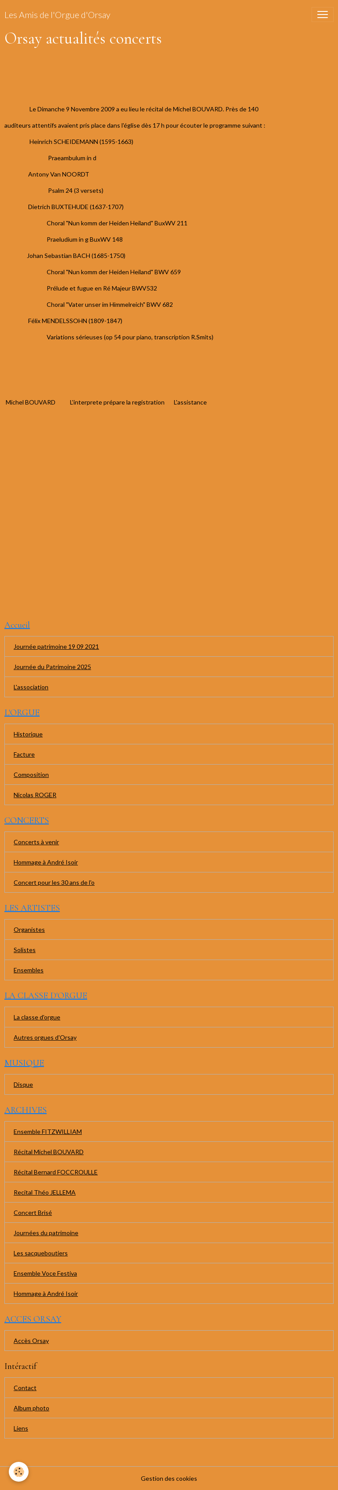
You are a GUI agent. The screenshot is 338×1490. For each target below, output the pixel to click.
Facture (24, 754)
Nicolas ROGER (35, 794)
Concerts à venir (36, 842)
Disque (23, 1084)
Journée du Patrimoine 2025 (52, 666)
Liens (21, 1428)
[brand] (57, 14)
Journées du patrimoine (46, 1232)
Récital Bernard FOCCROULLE (56, 1172)
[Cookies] (19, 1472)
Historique (28, 734)
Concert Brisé (33, 1212)
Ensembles (29, 970)
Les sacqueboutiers (41, 1253)
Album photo (31, 1408)
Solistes (25, 949)
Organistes (29, 929)
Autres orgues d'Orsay (45, 1037)
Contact (25, 1387)
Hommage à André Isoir (46, 862)
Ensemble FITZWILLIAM (48, 1131)
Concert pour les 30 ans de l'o (54, 882)
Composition (31, 774)
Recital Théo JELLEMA (45, 1192)
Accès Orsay (31, 1340)
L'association (31, 687)
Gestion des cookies (169, 1478)
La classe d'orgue (37, 1017)
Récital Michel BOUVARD (49, 1151)
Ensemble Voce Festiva (45, 1273)
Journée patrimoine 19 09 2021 (56, 646)
